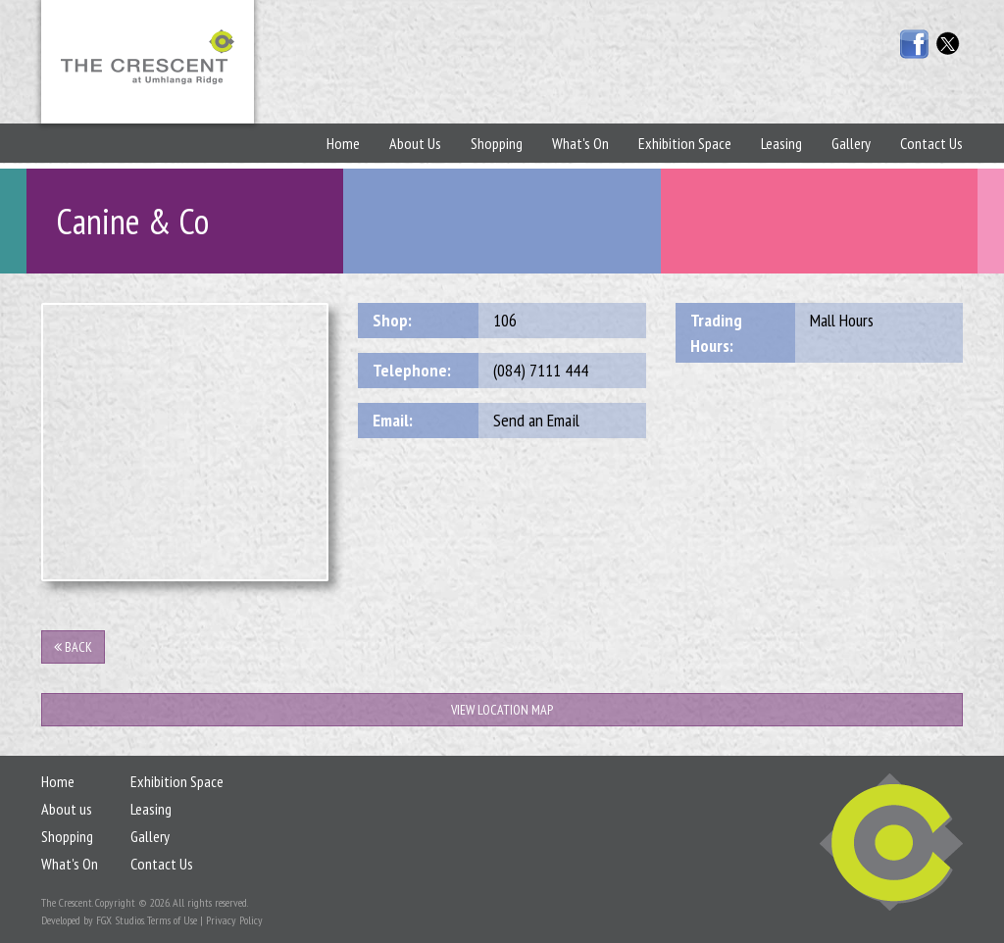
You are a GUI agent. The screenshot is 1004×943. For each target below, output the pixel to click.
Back (73, 647)
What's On (580, 143)
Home (343, 143)
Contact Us (931, 143)
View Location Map (502, 710)
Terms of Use (172, 920)
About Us (415, 143)
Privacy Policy (234, 920)
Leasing (781, 143)
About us (66, 809)
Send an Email (536, 420)
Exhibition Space (684, 143)
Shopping (497, 143)
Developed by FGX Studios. (92, 920)
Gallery (851, 143)
